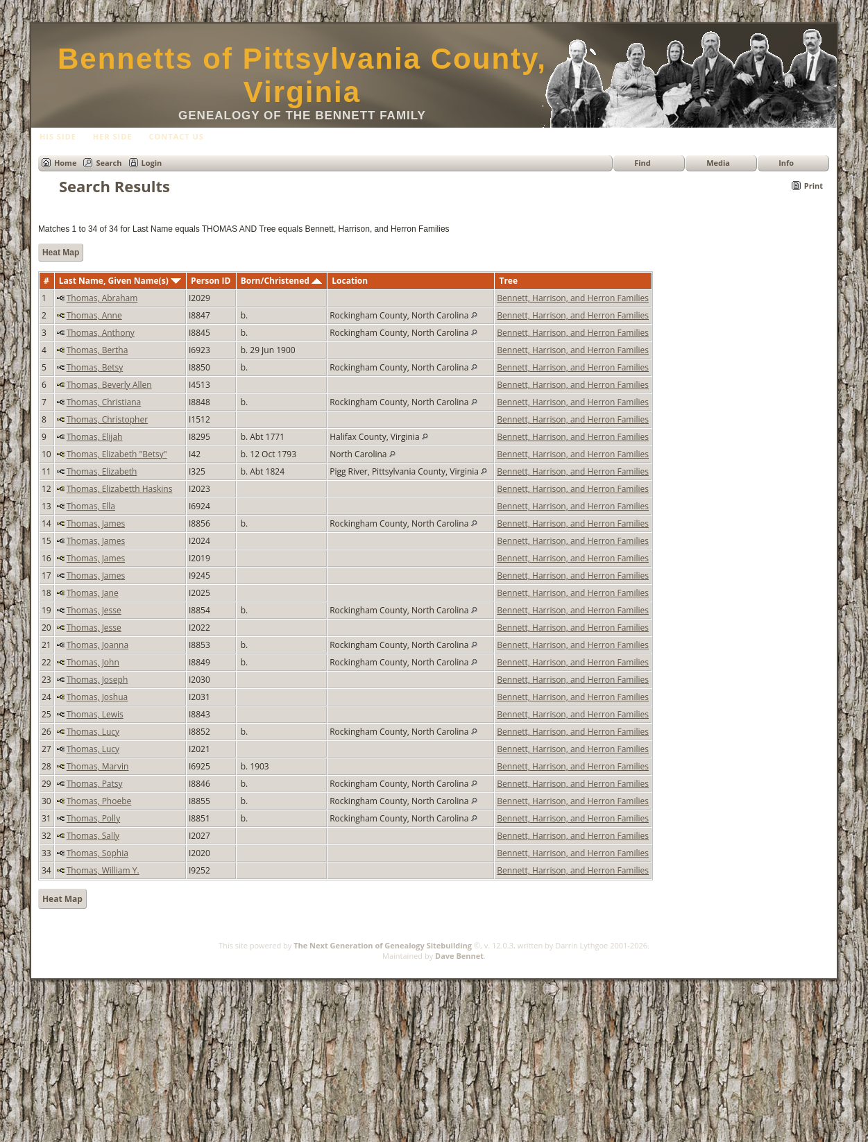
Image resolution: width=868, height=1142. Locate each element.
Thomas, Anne (94, 315)
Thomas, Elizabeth (102, 471)
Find (642, 162)
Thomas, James (96, 523)
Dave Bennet (459, 956)
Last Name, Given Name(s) (120, 281)
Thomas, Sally (93, 836)
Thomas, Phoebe (99, 801)
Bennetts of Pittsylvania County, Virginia (302, 75)
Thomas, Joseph (97, 679)
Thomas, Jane (93, 593)
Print (813, 185)
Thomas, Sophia (97, 853)
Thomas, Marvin (98, 766)
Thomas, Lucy (93, 732)
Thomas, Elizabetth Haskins (120, 489)
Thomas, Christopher (107, 419)
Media (718, 162)
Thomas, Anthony (101, 333)
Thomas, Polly (93, 818)
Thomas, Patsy (95, 784)
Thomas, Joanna (97, 645)
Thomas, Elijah (95, 437)
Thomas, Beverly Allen (109, 385)
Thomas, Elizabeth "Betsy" (117, 454)
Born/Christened (281, 281)
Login (152, 162)
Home (65, 162)
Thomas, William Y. (103, 870)
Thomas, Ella (91, 506)
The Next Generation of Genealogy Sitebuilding (382, 945)
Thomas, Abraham (102, 298)
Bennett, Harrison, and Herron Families (573, 298)
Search (108, 162)
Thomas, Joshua (97, 697)
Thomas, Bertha (97, 350)
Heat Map (60, 252)
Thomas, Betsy (95, 367)
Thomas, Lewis (95, 714)
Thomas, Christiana (104, 402)
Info (786, 162)
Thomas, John (93, 662)
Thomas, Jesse (94, 610)
